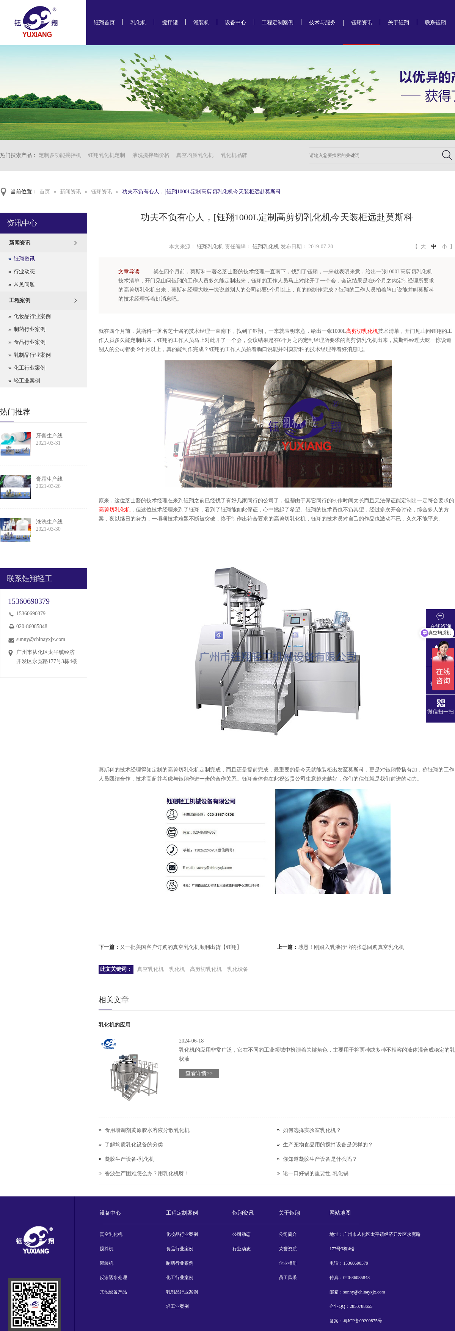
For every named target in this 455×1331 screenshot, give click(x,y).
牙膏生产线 (49, 436)
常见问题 (24, 284)
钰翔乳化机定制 (106, 155)
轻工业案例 (27, 381)
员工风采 (288, 1277)
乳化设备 (237, 969)
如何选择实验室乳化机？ (312, 1130)
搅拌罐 (170, 22)
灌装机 (201, 22)
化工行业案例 (30, 368)
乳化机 (138, 22)
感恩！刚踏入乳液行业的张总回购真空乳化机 (351, 947)
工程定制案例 (277, 22)
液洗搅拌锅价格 (150, 155)
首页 (44, 191)
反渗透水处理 (113, 1277)
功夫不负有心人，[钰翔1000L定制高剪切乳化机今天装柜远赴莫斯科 (201, 191)
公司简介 (288, 1234)
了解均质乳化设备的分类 (134, 1145)
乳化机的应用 (114, 1025)
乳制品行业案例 (32, 355)
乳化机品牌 (234, 155)
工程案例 (19, 300)
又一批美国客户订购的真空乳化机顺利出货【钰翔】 (181, 947)
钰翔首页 (104, 22)
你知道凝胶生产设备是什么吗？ (320, 1159)
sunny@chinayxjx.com (40, 639)
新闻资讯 (70, 191)
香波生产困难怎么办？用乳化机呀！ (147, 1173)
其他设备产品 (113, 1292)
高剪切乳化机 (362, 331)
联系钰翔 (435, 22)
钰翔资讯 (361, 22)
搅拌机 (106, 1248)
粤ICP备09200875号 (362, 1320)
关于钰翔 (398, 22)
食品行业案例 (30, 342)
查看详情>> (199, 1073)
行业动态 (24, 271)
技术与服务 (322, 22)
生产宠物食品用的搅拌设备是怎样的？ (328, 1145)
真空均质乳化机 (194, 155)
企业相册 (288, 1263)
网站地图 (340, 1213)
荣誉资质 (288, 1248)
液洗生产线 (49, 522)
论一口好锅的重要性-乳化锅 (315, 1173)
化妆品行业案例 (32, 316)
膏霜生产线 (49, 479)
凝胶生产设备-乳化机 (129, 1159)
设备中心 (235, 22)
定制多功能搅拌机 (60, 155)
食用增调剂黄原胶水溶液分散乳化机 (147, 1130)
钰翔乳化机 (210, 246)
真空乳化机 (150, 969)
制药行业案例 (30, 329)
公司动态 (241, 1234)
